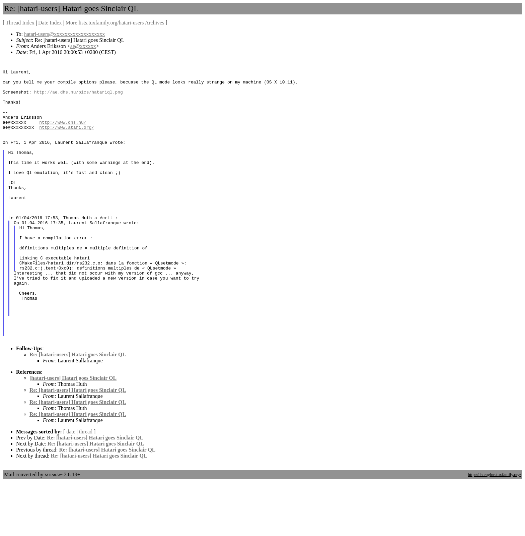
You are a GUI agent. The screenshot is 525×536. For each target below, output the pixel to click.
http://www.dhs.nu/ (62, 134)
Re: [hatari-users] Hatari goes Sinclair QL (77, 409)
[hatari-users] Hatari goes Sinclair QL (73, 432)
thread (85, 486)
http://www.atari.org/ (66, 140)
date (70, 486)
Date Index (50, 22)
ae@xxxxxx (83, 46)
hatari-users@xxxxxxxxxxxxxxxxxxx (64, 34)
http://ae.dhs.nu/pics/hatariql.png (78, 98)
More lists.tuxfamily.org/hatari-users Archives (115, 22)
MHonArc (53, 529)
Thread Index (20, 22)
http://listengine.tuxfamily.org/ (494, 528)
